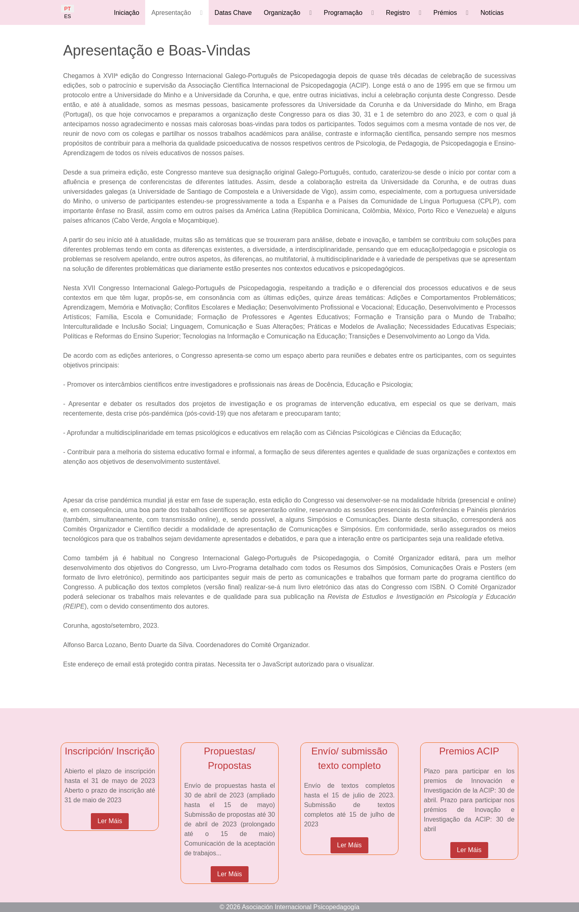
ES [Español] (67, 16)
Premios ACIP (469, 751)
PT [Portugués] (67, 9)
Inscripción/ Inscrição (110, 751)
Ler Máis (109, 821)
